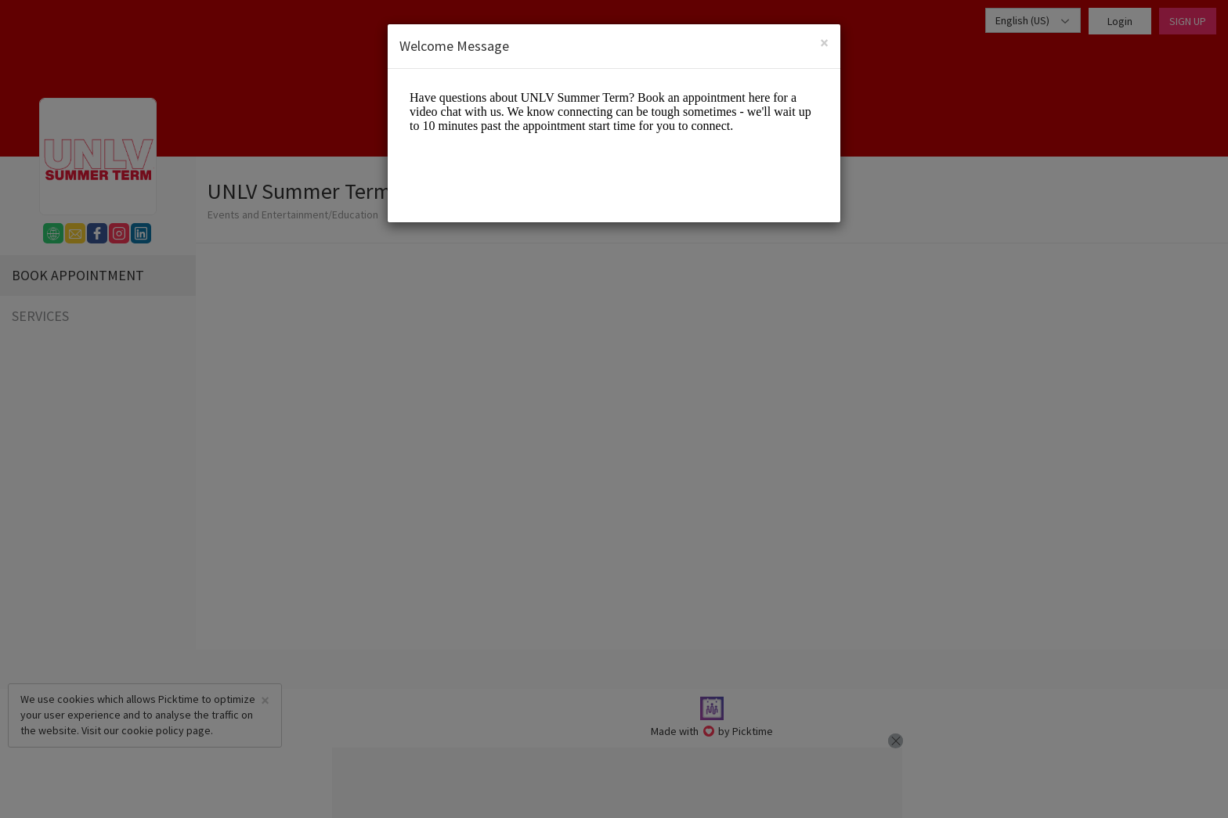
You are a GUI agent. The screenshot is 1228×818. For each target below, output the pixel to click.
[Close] (824, 42)
